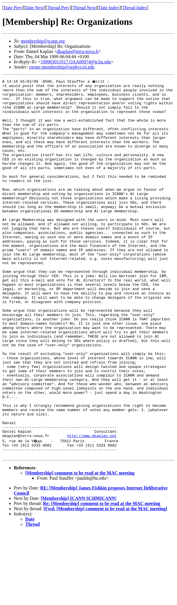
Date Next (34, 7)
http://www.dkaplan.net (92, 506)
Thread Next (84, 7)
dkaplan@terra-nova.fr (78, 51)
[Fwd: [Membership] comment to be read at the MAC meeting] (105, 582)
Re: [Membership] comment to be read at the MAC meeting (101, 576)
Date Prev (13, 7)
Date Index (109, 7)
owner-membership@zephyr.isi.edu (62, 67)
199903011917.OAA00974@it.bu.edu (76, 61)
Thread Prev (58, 7)
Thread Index (134, 7)
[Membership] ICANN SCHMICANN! (79, 571)
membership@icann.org (43, 41)
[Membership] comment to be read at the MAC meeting (79, 546)
